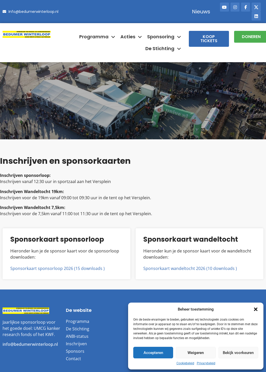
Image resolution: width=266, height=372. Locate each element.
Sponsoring (164, 37)
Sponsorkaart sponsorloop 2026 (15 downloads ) (57, 268)
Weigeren (196, 352)
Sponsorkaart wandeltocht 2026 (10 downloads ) (190, 268)
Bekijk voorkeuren (238, 352)
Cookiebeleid (185, 363)
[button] (255, 309)
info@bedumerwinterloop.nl (30, 344)
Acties (131, 37)
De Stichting (163, 48)
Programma (97, 37)
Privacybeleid (206, 363)
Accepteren (153, 352)
